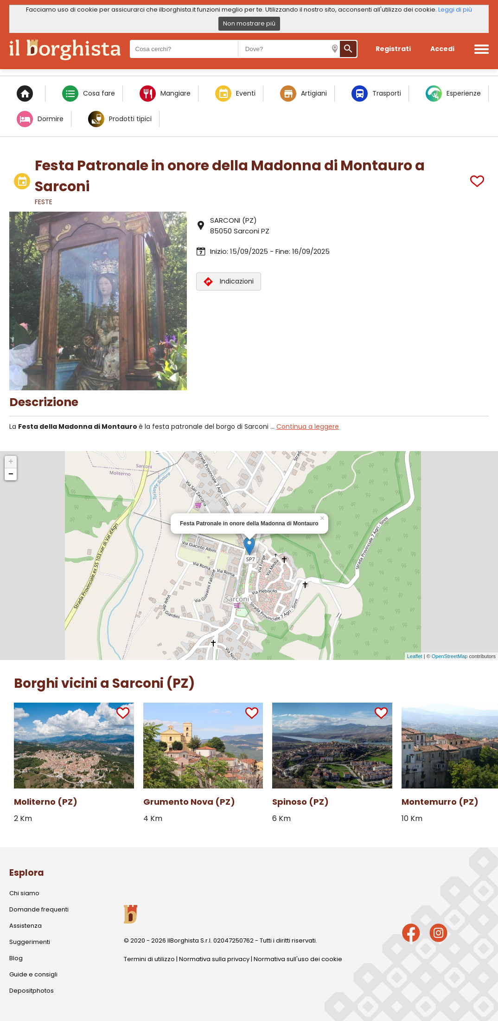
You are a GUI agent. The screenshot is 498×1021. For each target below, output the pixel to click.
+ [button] (10, 461)
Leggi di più (455, 9)
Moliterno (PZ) (45, 802)
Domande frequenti (39, 909)
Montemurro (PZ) (440, 802)
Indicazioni (229, 281)
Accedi (442, 48)
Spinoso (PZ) (300, 802)
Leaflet (414, 656)
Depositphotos (31, 990)
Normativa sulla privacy (214, 959)
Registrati (393, 48)
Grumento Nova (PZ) (189, 802)
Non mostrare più (249, 23)
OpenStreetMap (450, 656)
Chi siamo (24, 893)
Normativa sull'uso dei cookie (298, 959)
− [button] (10, 474)
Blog (16, 958)
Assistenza (25, 925)
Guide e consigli (33, 974)
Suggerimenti (29, 941)
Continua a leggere (307, 426)
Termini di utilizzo (149, 959)
